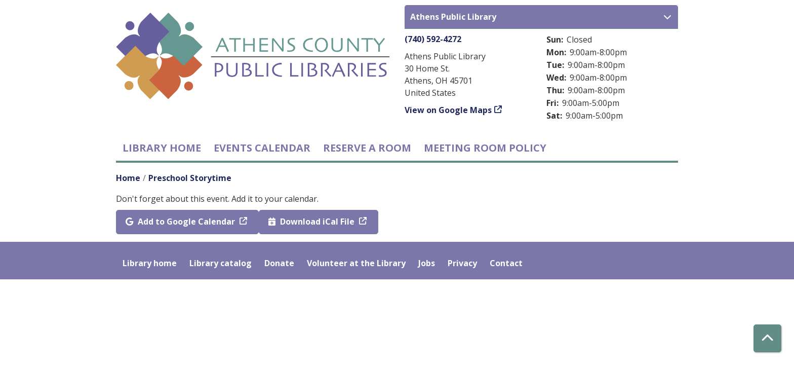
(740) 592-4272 (433, 39)
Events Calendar (262, 148)
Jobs (426, 263)
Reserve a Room (367, 148)
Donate (279, 263)
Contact (506, 263)
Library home (162, 148)
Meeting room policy (485, 148)
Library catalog (220, 263)
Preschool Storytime (189, 178)
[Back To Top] (767, 338)
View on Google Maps (448, 110)
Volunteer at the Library (356, 263)
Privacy (462, 263)
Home (128, 178)
